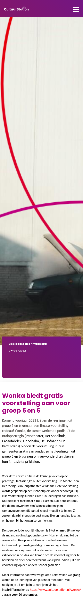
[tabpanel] (41, 182)
